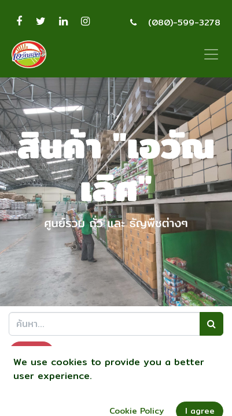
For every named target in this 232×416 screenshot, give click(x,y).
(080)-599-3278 (184, 22)
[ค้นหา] (211, 323)
